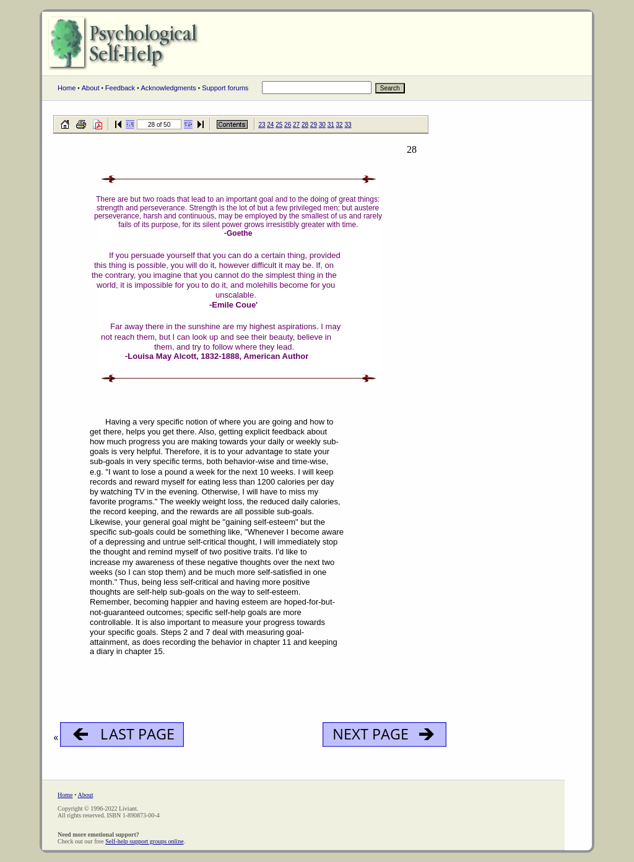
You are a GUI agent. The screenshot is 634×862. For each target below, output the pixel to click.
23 (261, 124)
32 (339, 124)
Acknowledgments (168, 88)
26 (287, 124)
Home (67, 88)
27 (296, 124)
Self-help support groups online (144, 841)
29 (313, 124)
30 (322, 124)
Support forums (225, 88)
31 (331, 124)
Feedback (120, 88)
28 (305, 124)
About (91, 88)
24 (270, 124)
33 (347, 124)
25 (279, 124)
